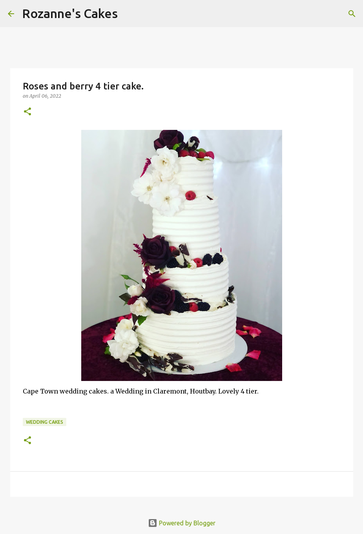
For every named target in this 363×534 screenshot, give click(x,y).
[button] (27, 112)
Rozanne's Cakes (70, 13)
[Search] (128, 13)
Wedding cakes (44, 422)
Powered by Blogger (181, 523)
